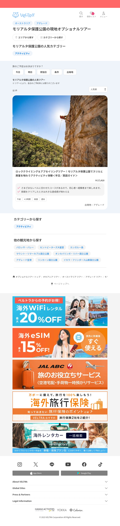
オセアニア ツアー (51, 276)
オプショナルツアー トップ (26, 276)
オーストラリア (22, 23)
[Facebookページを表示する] (84, 464)
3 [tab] (60, 164)
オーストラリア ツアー (72, 276)
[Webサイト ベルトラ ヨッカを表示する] (62, 510)
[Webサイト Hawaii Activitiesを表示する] (45, 510)
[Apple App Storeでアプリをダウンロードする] (35, 473)
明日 (30, 72)
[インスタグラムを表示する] (19, 464)
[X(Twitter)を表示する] (36, 464)
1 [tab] (53, 164)
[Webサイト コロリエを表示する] (76, 510)
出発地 (70, 72)
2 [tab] (56, 164)
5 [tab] (66, 164)
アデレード (41, 23)
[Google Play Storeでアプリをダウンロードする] (84, 473)
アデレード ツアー (93, 276)
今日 (18, 72)
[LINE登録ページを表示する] (52, 464)
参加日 (43, 72)
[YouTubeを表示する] (68, 465)
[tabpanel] (60, 131)
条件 (57, 72)
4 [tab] (63, 164)
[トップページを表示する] (23, 15)
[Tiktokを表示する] (100, 464)
